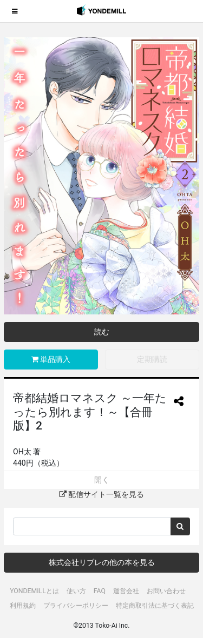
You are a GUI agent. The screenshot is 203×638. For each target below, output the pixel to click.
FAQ (100, 591)
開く (101, 479)
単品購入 (50, 359)
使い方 (76, 591)
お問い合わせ (166, 591)
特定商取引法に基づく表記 (155, 605)
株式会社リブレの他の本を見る (102, 562)
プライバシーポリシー (75, 605)
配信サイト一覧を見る (101, 494)
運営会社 (126, 591)
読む (101, 331)
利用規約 (23, 605)
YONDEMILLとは (34, 591)
